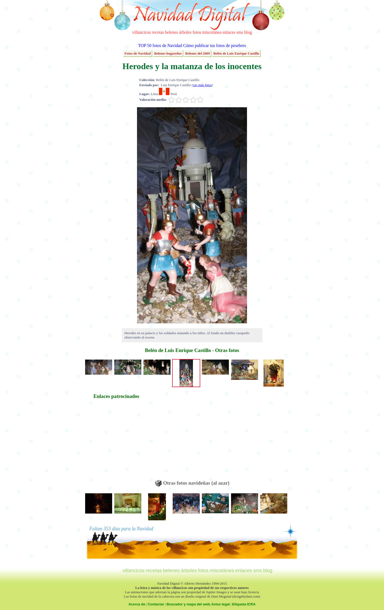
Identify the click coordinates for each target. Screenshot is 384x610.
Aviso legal (220, 604)
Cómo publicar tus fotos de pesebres (214, 45)
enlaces (229, 32)
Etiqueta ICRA (244, 604)
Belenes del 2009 (197, 53)
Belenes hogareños (168, 53)
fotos (197, 32)
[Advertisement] (116, 442)
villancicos (141, 32)
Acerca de (136, 604)
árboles (185, 32)
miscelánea (212, 32)
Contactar (156, 604)
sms (239, 32)
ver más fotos (202, 85)
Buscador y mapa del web (188, 604)
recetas (158, 32)
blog (248, 32)
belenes (171, 32)
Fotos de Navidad (138, 53)
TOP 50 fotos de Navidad (160, 45)
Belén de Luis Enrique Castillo (236, 53)
